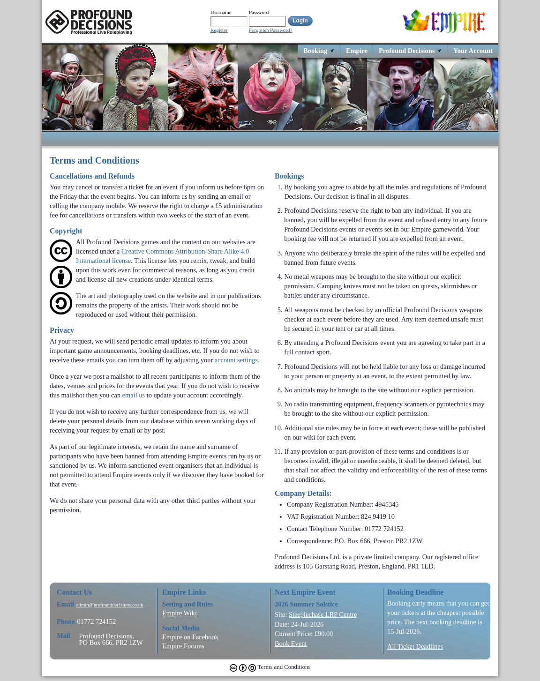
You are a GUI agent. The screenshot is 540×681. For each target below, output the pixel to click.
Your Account (473, 50)
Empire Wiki (179, 613)
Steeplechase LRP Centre (323, 614)
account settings (236, 360)
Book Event (291, 643)
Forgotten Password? (270, 30)
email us (133, 395)
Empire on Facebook (190, 637)
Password (259, 12)
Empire (357, 50)
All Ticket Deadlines (415, 646)
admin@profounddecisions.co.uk (109, 604)
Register (219, 30)
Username (221, 12)
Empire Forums (183, 646)
